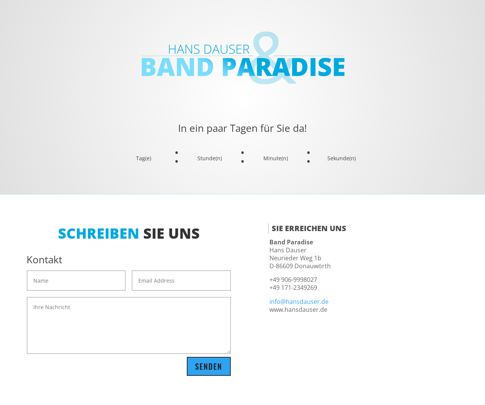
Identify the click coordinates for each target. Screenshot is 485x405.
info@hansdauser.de (299, 301)
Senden (208, 366)
